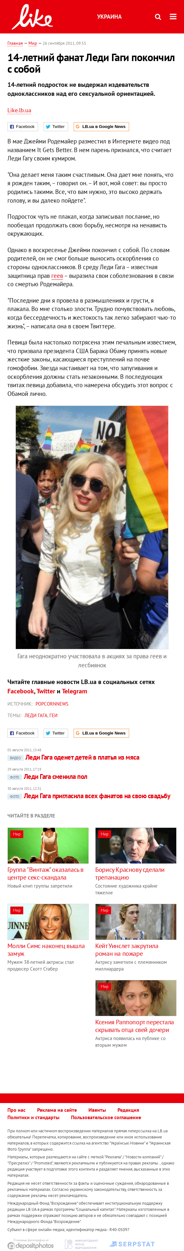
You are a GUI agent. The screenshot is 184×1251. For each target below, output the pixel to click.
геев (57, 275)
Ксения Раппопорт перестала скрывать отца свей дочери (134, 1026)
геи (53, 715)
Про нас (16, 1110)
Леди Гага (36, 715)
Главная (15, 43)
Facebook (20, 691)
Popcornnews (52, 704)
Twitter (45, 691)
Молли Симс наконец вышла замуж (46, 950)
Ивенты (97, 1110)
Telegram (74, 691)
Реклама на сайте (57, 1110)
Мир (32, 43)
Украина (109, 16)
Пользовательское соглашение (106, 1117)
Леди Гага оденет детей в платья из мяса (73, 757)
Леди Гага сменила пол (47, 776)
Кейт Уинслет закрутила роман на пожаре (126, 950)
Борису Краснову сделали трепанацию (130, 873)
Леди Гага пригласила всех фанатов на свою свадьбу (88, 795)
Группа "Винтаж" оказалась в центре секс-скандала (45, 873)
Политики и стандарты (33, 1117)
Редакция (128, 1110)
